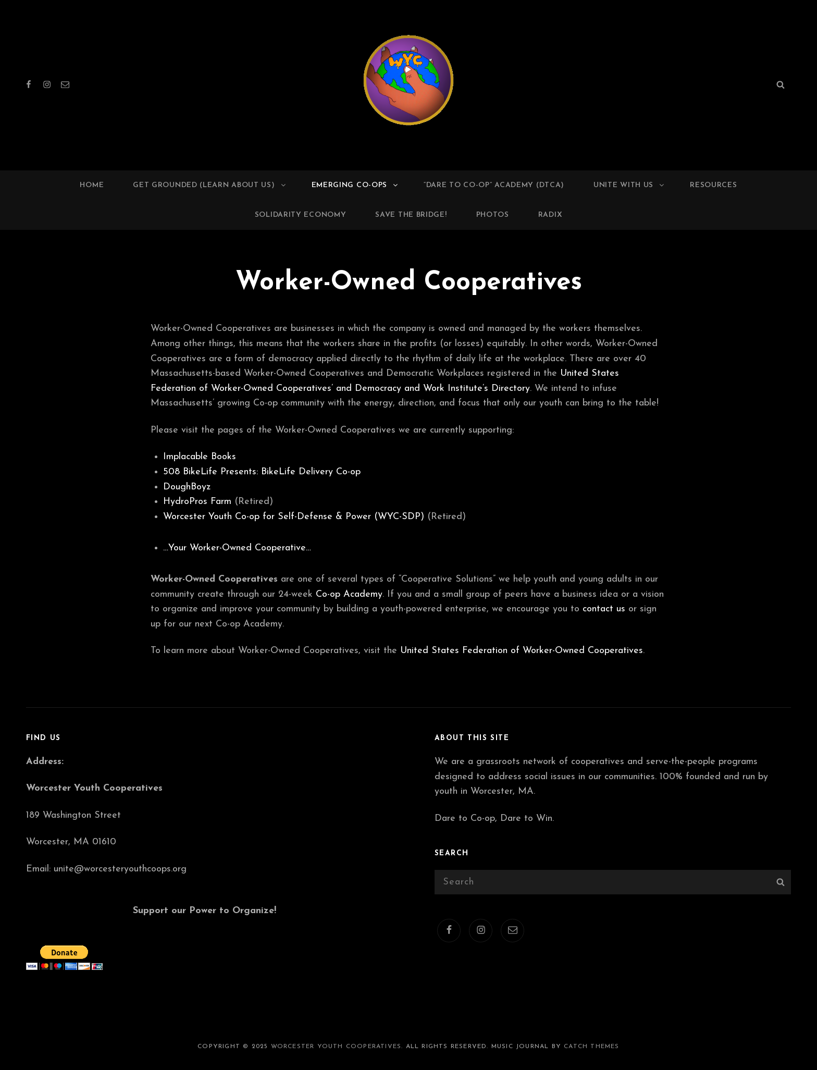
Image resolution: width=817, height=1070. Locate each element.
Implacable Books (199, 457)
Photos (492, 215)
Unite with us (629, 185)
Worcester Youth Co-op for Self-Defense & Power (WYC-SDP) (293, 517)
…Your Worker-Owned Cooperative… (237, 548)
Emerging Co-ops (356, 185)
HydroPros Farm (197, 502)
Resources (713, 185)
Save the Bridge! (411, 215)
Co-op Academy (349, 594)
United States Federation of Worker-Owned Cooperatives (521, 651)
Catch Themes (591, 1046)
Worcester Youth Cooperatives (336, 1046)
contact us (604, 609)
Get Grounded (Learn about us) (210, 185)
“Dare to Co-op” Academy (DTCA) (494, 185)
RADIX (550, 215)
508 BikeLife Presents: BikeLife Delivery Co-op (262, 472)
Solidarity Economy (300, 215)
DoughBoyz (187, 487)
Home (92, 185)
